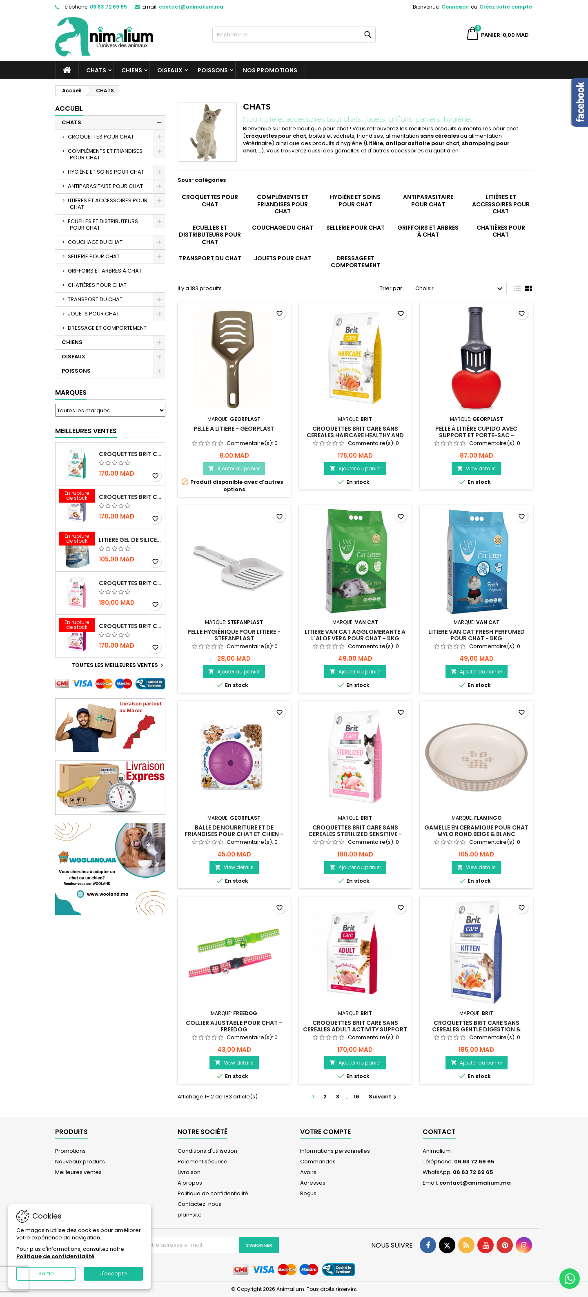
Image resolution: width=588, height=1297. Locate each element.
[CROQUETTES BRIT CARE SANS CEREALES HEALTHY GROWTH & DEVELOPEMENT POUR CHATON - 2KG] (77, 625)
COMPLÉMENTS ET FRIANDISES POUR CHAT (105, 154)
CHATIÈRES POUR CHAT (97, 285)
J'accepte (113, 1273)
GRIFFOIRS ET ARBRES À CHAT (105, 271)
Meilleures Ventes (86, 431)
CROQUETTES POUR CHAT (101, 137)
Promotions (70, 1151)
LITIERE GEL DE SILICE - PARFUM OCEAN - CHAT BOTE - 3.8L (130, 540)
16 (356, 1096)
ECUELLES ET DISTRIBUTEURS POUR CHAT (103, 224)
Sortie (46, 1273)
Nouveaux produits (80, 1161)
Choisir (460, 289)
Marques (71, 392)
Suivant (384, 1096)
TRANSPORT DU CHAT (95, 299)
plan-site (190, 1215)
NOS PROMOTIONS (270, 70)
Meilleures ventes (78, 1172)
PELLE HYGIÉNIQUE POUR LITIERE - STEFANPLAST (234, 635)
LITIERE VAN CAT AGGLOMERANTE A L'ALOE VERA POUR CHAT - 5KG (355, 635)
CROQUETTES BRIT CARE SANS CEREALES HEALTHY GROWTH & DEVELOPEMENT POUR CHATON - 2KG (130, 626)
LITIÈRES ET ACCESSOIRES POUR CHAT (107, 204)
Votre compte (325, 1131)
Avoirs (308, 1172)
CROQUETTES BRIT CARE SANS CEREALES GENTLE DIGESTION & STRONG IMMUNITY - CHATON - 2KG (476, 1029)
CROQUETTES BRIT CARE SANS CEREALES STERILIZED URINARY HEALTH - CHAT (130, 454)
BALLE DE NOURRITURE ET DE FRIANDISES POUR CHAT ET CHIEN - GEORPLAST (234, 834)
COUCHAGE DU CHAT (95, 242)
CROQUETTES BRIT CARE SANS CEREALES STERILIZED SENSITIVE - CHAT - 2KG (130, 583)
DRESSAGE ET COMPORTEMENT (107, 328)
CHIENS (131, 70)
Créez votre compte (505, 6)
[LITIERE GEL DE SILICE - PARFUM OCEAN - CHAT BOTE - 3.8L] (77, 539)
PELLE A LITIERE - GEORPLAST (234, 429)
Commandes (318, 1161)
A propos (190, 1183)
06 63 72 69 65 (108, 6)
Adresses (312, 1183)
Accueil (69, 108)
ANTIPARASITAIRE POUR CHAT (105, 186)
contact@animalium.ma (191, 6)
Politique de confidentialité (213, 1193)
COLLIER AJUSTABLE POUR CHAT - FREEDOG (234, 1026)
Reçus (308, 1193)
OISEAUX (170, 70)
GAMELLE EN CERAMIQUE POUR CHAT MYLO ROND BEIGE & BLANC (476, 830)
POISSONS (213, 70)
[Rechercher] (294, 35)
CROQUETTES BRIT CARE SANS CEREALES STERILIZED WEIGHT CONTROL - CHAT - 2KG (130, 497)
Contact (439, 1131)
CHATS (96, 70)
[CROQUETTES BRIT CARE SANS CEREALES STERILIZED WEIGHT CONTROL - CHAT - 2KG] (77, 496)
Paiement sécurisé (202, 1161)
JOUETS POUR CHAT (93, 314)
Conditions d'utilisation (207, 1151)
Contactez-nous (199, 1204)
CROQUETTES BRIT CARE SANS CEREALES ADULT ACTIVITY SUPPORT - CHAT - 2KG (355, 1029)
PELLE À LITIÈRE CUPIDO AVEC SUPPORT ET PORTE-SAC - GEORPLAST (476, 435)
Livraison (189, 1172)
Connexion (455, 6)
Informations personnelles (335, 1151)
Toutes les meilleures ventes (118, 665)
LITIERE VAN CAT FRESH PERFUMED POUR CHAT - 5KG (476, 635)
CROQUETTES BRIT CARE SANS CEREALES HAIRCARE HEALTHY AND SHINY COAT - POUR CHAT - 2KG (355, 435)
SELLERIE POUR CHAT (94, 256)
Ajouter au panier (234, 468)
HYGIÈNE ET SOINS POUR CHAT (106, 172)
